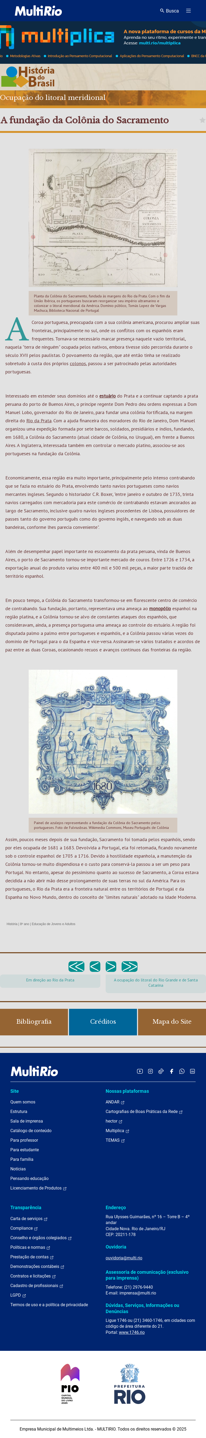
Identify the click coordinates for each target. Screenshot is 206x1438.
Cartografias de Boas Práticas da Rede (144, 1111)
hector (114, 1121)
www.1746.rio (132, 1332)
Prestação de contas (32, 1257)
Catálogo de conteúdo (31, 1130)
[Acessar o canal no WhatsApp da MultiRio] (182, 1071)
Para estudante (24, 1149)
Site (14, 1091)
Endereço (116, 1207)
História (12, 924)
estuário (107, 396)
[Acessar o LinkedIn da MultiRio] (192, 1071)
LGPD (18, 1295)
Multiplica (118, 1130)
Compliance (24, 1228)
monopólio (160, 608)
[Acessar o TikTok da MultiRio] (161, 1071)
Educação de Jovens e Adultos (53, 924)
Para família (21, 1159)
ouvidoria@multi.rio (124, 1257)
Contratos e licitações (33, 1276)
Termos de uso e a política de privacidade (49, 1304)
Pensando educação (29, 1178)
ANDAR (115, 1102)
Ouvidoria (116, 1247)
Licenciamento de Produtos (38, 1188)
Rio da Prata (39, 421)
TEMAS (115, 1140)
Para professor (24, 1140)
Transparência (25, 1207)
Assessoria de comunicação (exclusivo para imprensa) (147, 1275)
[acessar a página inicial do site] (38, 10)
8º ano (24, 924)
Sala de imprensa (26, 1121)
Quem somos (22, 1101)
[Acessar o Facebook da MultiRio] (171, 1071)
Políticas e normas (30, 1247)
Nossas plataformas (127, 1091)
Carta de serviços (29, 1218)
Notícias (18, 1168)
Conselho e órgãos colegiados (41, 1238)
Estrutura (18, 1111)
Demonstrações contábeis (37, 1266)
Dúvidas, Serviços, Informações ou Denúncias (142, 1308)
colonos (78, 363)
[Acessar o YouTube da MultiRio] (140, 1071)
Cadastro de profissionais (36, 1285)
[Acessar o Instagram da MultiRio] (150, 1071)
